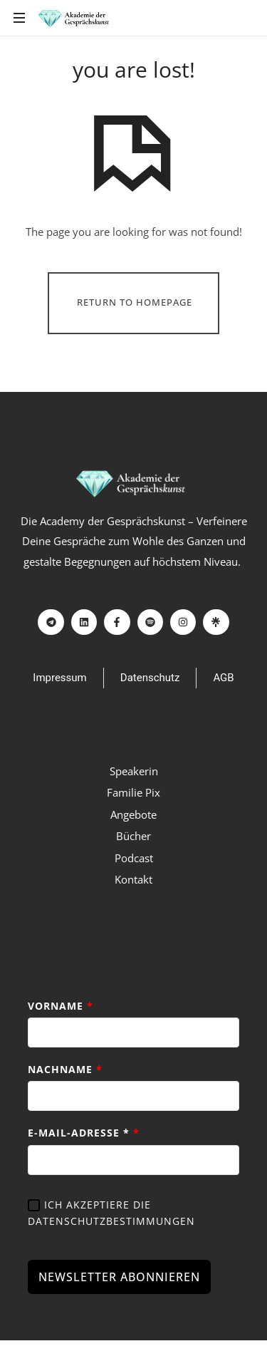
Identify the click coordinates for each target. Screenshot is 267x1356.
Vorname (60, 1006)
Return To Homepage (134, 302)
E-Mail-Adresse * (84, 1134)
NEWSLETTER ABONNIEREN (119, 1278)
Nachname (65, 1070)
